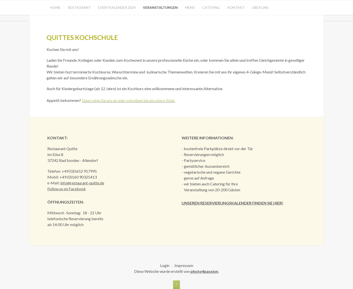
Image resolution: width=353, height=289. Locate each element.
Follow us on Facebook (66, 188)
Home (55, 7)
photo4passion (204, 271)
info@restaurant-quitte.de (82, 183)
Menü (190, 7)
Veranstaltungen (160, 7)
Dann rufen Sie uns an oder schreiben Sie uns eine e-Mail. (128, 100)
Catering (211, 7)
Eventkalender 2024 (117, 7)
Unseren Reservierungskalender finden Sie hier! (232, 203)
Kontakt (236, 7)
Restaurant (79, 7)
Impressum (184, 265)
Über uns (260, 7)
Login (164, 265)
